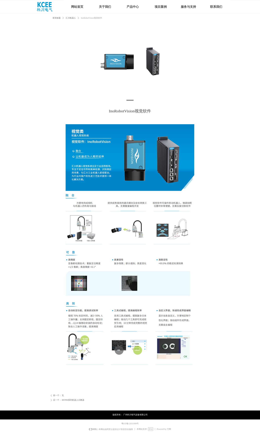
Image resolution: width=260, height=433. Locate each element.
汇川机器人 (71, 18)
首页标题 (56, 18)
